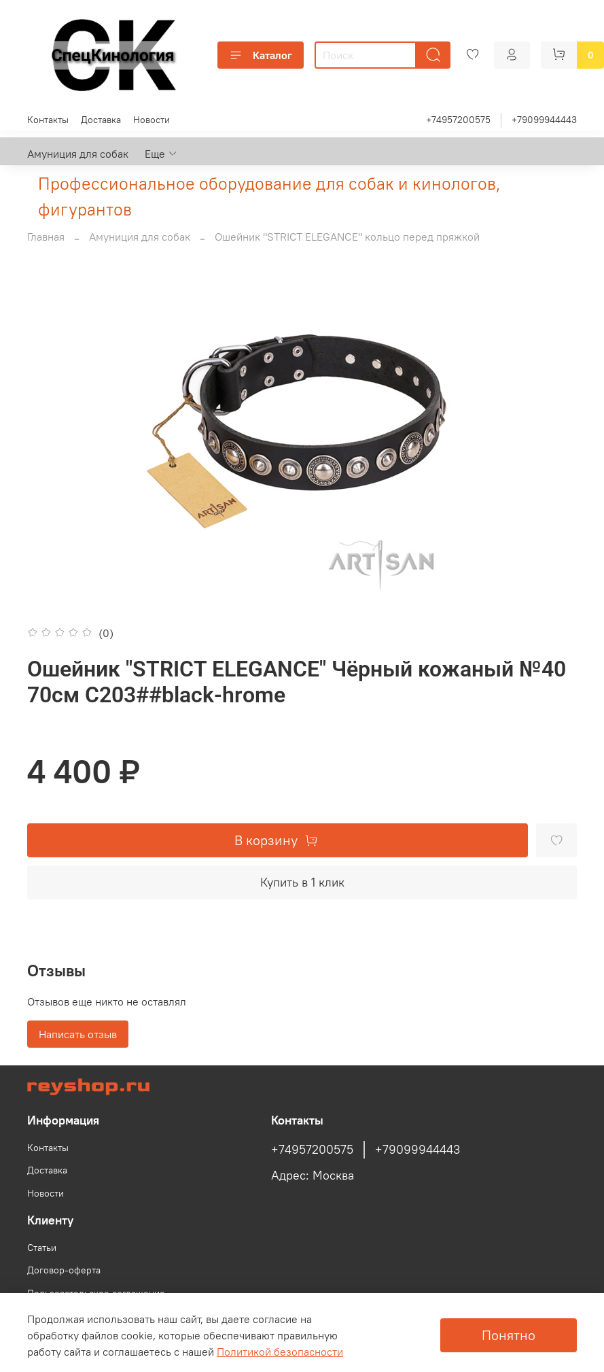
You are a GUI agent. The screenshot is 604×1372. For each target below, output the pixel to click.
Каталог (260, 55)
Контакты (48, 120)
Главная (46, 236)
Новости (151, 120)
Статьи (41, 1247)
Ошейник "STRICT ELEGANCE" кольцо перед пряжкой (347, 236)
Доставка (101, 120)
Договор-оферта (64, 1270)
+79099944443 (544, 120)
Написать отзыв (78, 1034)
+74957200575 (458, 120)
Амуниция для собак (77, 153)
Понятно (508, 1334)
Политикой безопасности (280, 1351)
